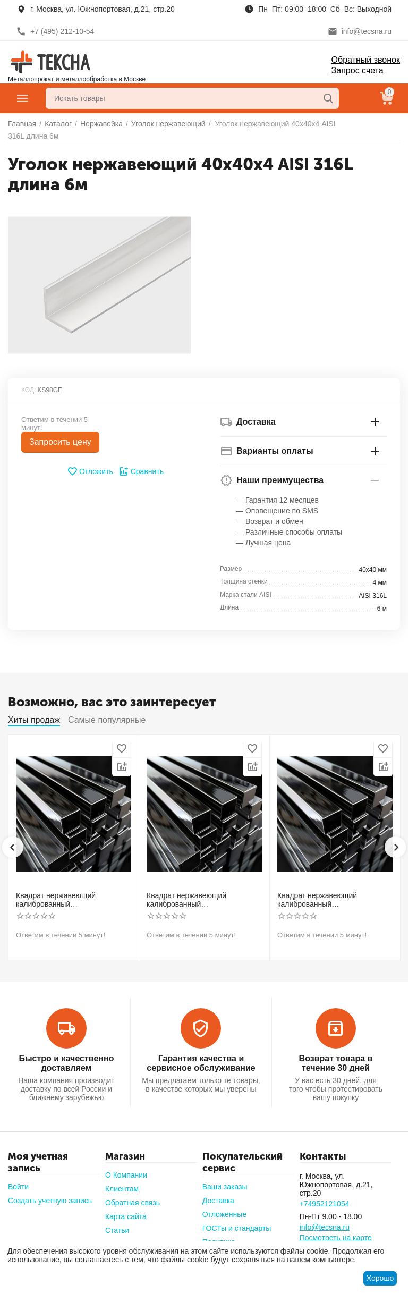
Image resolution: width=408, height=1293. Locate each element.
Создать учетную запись (50, 1200)
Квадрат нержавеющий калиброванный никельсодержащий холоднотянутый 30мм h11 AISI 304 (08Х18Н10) (69, 900)
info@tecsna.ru (325, 1227)
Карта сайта (126, 1216)
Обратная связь (132, 1202)
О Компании (126, 1175)
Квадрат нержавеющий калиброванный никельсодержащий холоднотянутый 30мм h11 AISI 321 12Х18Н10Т (200, 900)
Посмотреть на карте (336, 1237)
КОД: (28, 390)
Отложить (90, 471)
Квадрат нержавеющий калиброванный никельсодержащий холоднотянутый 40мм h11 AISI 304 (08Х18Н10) (331, 900)
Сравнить (141, 471)
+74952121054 (325, 1203)
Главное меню (22, 98)
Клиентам (122, 1189)
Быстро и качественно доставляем (66, 1063)
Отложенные (224, 1214)
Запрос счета (358, 70)
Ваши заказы (225, 1186)
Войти (18, 1186)
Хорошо (380, 1278)
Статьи (117, 1230)
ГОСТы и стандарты (236, 1228)
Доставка (218, 1200)
